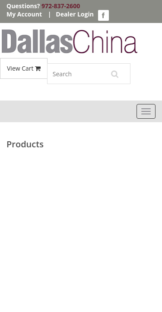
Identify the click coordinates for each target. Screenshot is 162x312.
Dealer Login (75, 14)
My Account (24, 14)
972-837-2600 (60, 6)
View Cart (24, 68)
